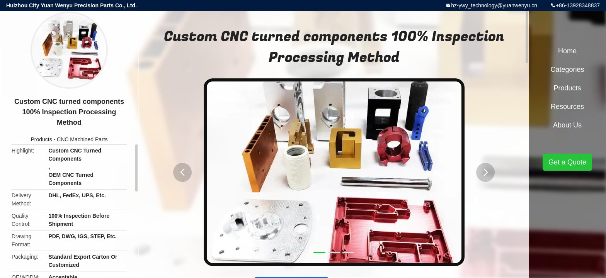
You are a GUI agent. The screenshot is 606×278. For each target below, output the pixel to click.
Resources (567, 106)
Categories (567, 69)
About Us (567, 125)
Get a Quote (567, 162)
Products (41, 139)
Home (567, 51)
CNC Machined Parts (82, 139)
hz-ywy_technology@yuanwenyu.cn (494, 5)
